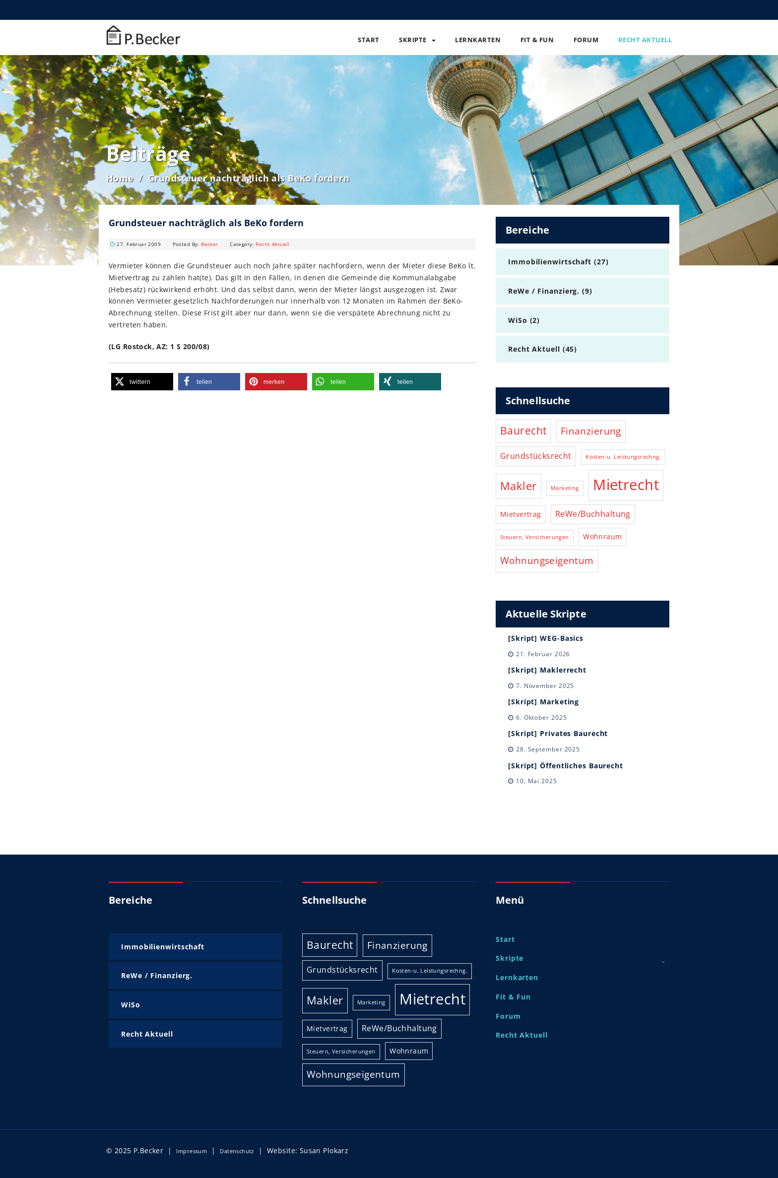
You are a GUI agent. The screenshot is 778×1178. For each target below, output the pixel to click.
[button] (142, 381)
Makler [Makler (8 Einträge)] (518, 486)
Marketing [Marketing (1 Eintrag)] (565, 488)
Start (369, 39)
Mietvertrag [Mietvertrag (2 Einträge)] (520, 514)
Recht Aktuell (645, 39)
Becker (209, 244)
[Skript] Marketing (543, 701)
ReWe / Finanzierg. (544, 291)
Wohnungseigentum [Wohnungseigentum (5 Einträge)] (547, 560)
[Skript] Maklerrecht (547, 670)
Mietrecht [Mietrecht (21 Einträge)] (626, 485)
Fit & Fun (537, 39)
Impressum (191, 1151)
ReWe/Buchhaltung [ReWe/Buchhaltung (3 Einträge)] (593, 513)
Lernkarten (478, 39)
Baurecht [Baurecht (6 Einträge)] (523, 430)
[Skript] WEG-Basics (546, 638)
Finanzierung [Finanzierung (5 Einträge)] (591, 430)
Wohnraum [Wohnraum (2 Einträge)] (602, 536)
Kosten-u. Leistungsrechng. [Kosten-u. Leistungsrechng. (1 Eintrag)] (623, 456)
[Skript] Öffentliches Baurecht (565, 765)
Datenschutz (237, 1151)
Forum (586, 39)
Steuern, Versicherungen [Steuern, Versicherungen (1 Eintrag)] (534, 537)
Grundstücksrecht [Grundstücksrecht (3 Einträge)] (536, 455)
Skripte (417, 39)
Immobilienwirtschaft (549, 261)
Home (120, 178)
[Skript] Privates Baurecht (558, 733)
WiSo (517, 320)
